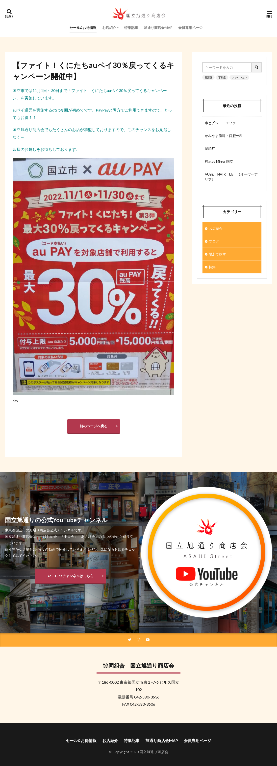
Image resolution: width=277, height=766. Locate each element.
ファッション (239, 77)
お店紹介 (109, 27)
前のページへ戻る (93, 426)
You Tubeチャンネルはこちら (70, 576)
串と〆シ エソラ (220, 123)
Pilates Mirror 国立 (219, 161)
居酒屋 (208, 77)
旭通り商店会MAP (158, 27)
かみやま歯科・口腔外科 (224, 136)
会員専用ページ (190, 27)
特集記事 (131, 27)
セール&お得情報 (83, 27)
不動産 (222, 77)
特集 (212, 267)
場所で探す (217, 254)
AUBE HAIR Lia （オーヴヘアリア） (231, 176)
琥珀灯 (210, 148)
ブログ (214, 241)
